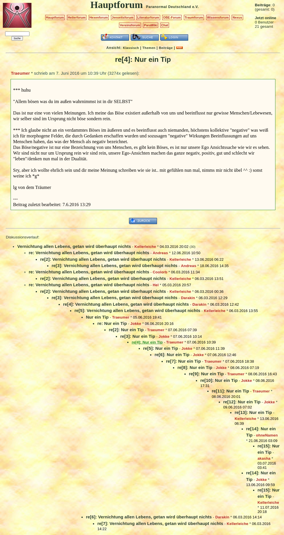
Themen (148, 48)
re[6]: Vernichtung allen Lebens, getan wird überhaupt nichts (149, 516)
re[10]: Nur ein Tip (219, 380)
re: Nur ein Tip (112, 323)
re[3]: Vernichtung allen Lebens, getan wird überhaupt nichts (114, 265)
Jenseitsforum (123, 17)
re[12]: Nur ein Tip (242, 401)
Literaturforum (148, 17)
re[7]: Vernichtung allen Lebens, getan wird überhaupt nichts (160, 523)
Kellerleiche (145, 246)
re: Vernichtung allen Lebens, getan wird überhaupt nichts (89, 252)
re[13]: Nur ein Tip (253, 412)
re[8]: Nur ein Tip (194, 367)
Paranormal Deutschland (168, 7)
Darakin (188, 298)
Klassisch (131, 48)
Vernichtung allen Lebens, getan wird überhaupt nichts (74, 246)
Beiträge (166, 48)
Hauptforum (55, 17)
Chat (164, 25)
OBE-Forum (172, 17)
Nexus (237, 17)
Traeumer (20, 73)
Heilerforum (77, 17)
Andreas (160, 253)
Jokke (135, 323)
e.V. (195, 7)
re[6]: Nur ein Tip (171, 354)
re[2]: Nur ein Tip (126, 329)
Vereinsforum (130, 25)
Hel (156, 285)
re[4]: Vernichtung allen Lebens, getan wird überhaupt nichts (126, 304)
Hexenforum (99, 17)
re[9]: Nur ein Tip (206, 373)
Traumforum (194, 17)
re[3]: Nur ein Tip (137, 336)
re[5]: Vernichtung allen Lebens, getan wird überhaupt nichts (137, 310)
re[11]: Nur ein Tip (230, 390)
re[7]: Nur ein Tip (183, 361)
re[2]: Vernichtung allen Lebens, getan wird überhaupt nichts (103, 259)
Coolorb (160, 272)
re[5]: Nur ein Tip (160, 348)
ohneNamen (267, 435)
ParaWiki (150, 25)
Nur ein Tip (97, 317)
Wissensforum (218, 17)
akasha (263, 458)
